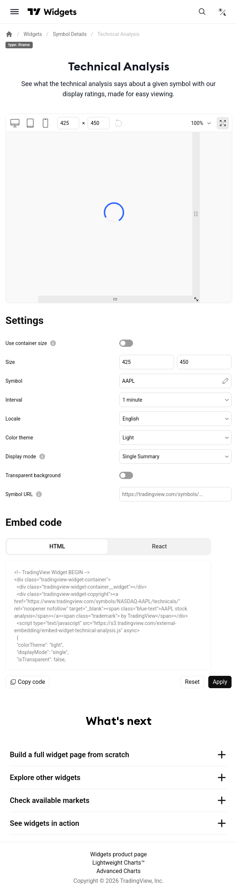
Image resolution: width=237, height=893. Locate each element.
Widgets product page (118, 854)
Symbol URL (19, 494)
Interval (13, 400)
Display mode (20, 456)
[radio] (57, 546)
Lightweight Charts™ (118, 862)
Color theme (19, 438)
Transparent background (33, 475)
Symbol (13, 381)
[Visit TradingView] (34, 11)
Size (10, 362)
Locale (12, 419)
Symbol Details (70, 34)
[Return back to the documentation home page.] (9, 34)
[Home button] (60, 12)
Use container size (26, 343)
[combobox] (201, 123)
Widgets (33, 34)
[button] (175, 400)
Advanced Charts (118, 871)
